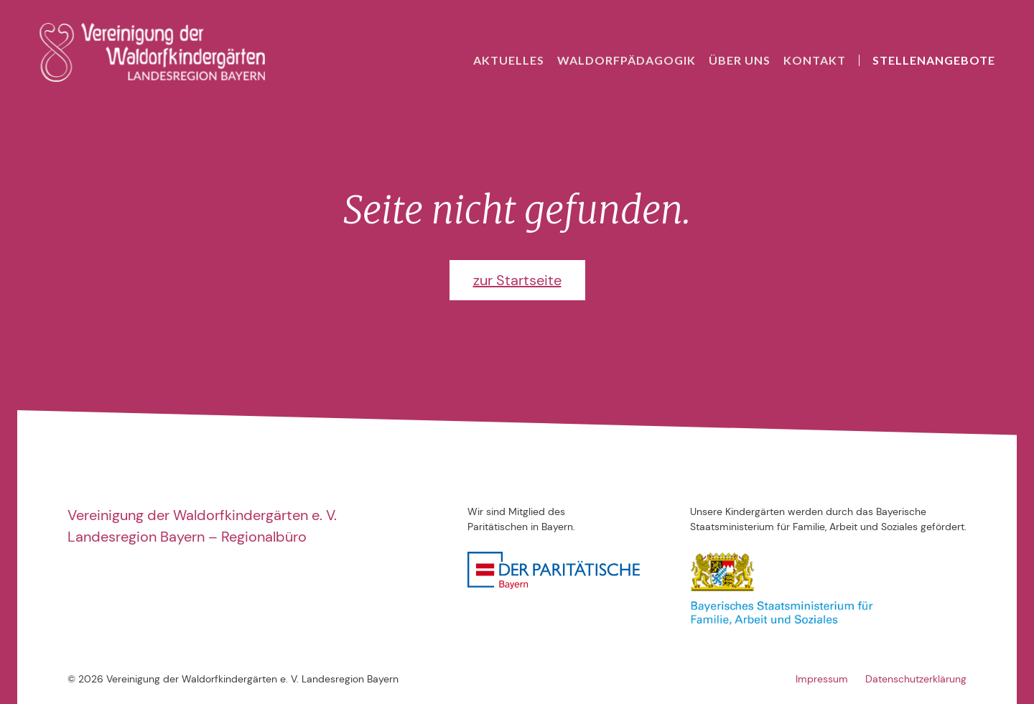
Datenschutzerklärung (916, 678)
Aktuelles (508, 60)
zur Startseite (517, 280)
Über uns (739, 60)
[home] (152, 52)
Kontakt (814, 60)
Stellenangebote (933, 60)
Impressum (822, 678)
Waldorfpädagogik (626, 60)
